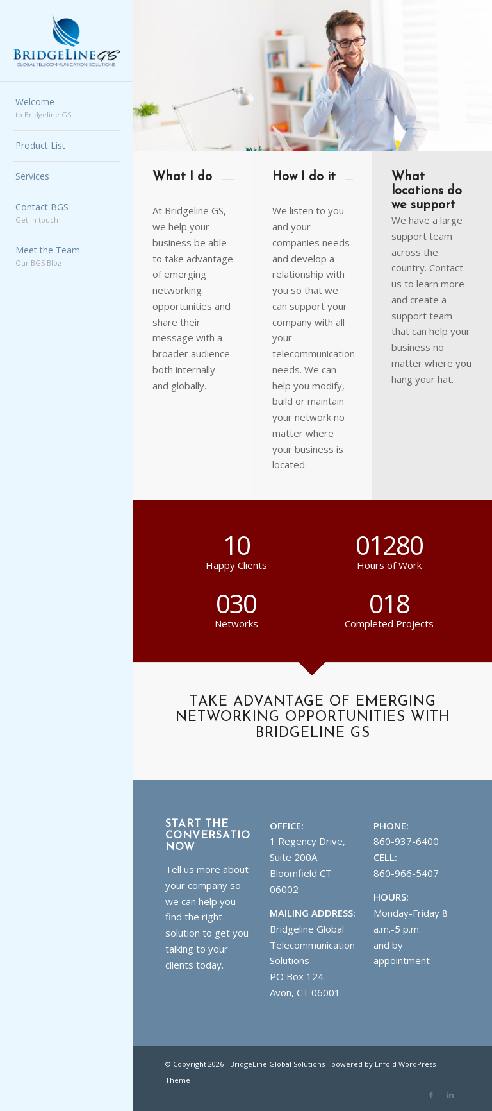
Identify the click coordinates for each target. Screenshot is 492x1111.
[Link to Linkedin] (450, 1095)
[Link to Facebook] (431, 1095)
